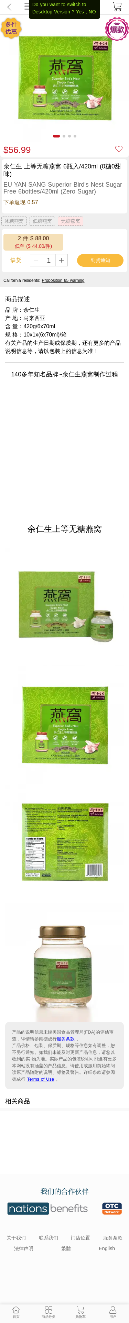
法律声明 (23, 1248)
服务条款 (66, 1038)
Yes (80, 11)
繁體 (66, 1248)
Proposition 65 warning (63, 280)
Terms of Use (40, 1079)
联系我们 (48, 1238)
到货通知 (100, 260)
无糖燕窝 (70, 221)
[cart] (117, 7)
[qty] (48, 260)
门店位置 (80, 1238)
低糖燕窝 (42, 221)
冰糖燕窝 (14, 221)
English (107, 1248)
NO (92, 11)
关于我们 (16, 1238)
